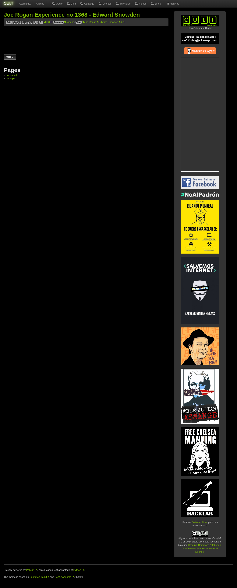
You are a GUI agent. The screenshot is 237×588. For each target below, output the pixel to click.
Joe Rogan (89, 22)
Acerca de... (25, 3)
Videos (140, 3)
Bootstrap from (39, 577)
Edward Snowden (107, 22)
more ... (10, 56)
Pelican (31, 570)
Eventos (104, 3)
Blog (71, 3)
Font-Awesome (64, 577)
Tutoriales (123, 3)
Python (78, 570)
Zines (155, 3)
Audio (57, 3)
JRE (122, 22)
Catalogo (87, 3)
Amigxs (40, 3)
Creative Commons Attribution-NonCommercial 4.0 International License (202, 548)
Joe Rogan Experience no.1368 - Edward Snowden (72, 15)
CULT (8, 3)
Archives (173, 3)
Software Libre (199, 522)
